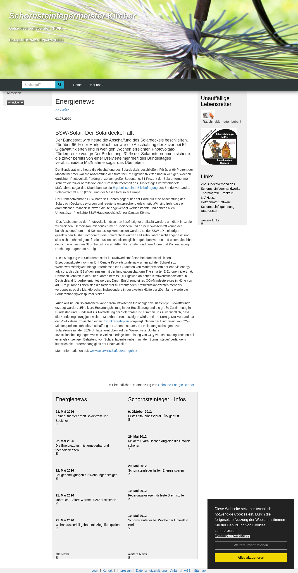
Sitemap (200, 570)
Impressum (228, 530)
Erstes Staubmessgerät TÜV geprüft (153, 416)
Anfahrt (175, 570)
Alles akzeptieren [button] (251, 557)
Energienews (71, 399)
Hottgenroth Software (216, 202)
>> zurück (62, 109)
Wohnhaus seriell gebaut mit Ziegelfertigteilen (88, 525)
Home (77, 85)
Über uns (96, 85)
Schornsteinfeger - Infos (157, 399)
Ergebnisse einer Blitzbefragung (135, 187)
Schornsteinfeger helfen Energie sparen (156, 470)
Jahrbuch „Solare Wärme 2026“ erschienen (86, 500)
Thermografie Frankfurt (217, 193)
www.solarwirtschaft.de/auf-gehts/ (113, 350)
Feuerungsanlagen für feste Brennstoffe (156, 495)
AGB (187, 570)
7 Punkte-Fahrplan (116, 321)
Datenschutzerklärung (232, 536)
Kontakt (108, 570)
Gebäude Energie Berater (176, 385)
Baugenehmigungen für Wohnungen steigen (87, 475)
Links (207, 176)
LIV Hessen (209, 197)
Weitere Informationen (251, 545)
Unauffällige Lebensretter (216, 101)
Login (95, 570)
